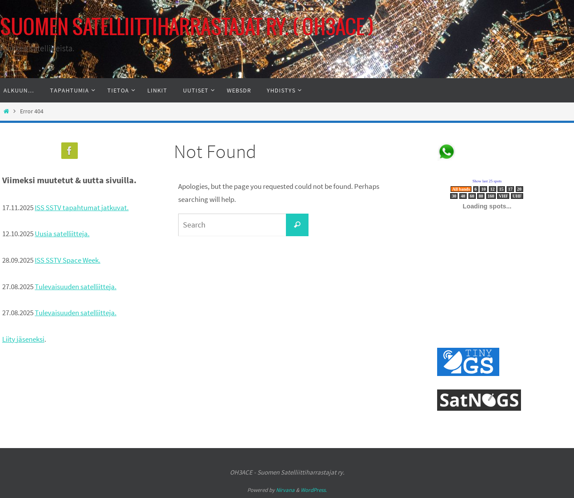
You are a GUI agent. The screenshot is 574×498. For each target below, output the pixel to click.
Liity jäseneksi (23, 339)
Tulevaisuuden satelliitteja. (75, 286)
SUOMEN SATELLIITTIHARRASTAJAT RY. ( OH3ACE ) (187, 28)
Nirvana (285, 490)
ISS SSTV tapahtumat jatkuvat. (82, 207)
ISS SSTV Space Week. (67, 260)
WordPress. (314, 490)
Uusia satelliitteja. (62, 233)
